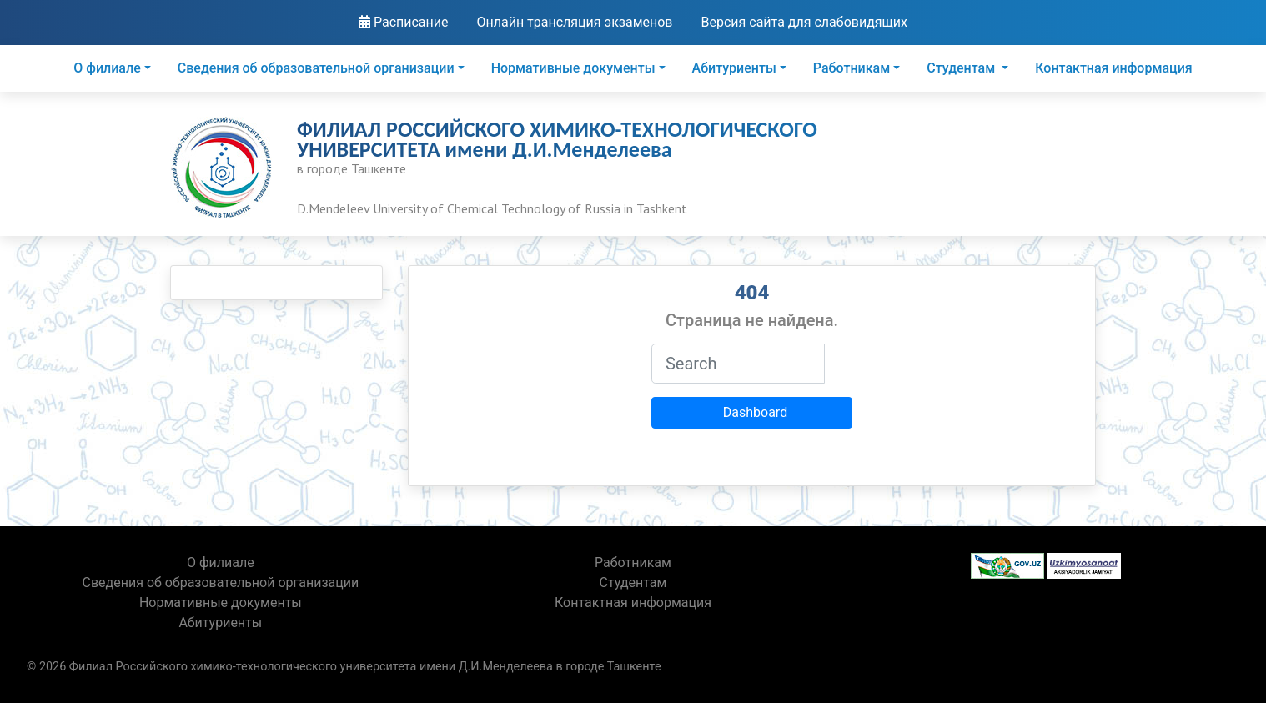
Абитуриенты (734, 68)
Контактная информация (1113, 68)
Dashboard (755, 412)
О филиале (106, 68)
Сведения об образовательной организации (316, 68)
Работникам (851, 68)
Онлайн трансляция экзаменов (574, 22)
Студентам (962, 68)
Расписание (404, 22)
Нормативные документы (573, 68)
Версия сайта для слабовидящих (804, 22)
